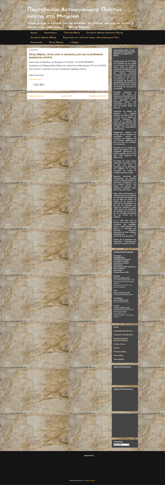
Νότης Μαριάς (56, 42)
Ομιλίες (116, 348)
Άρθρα (116, 327)
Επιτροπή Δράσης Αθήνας (43, 37)
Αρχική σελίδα (66, 96)
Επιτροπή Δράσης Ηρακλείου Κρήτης (105, 32)
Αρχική (34, 32)
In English (74, 42)
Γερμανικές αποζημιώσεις (123, 335)
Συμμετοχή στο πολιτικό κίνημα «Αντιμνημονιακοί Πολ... (91, 37)
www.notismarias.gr (35, 79)
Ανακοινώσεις (50, 32)
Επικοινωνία (36, 42)
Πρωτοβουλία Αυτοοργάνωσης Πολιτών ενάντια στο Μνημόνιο (74, 12)
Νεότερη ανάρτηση (36, 96)
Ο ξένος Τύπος (119, 344)
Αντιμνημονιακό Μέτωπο (123, 331)
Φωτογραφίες (119, 359)
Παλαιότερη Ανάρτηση (97, 96)
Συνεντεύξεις (118, 355)
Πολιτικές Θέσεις (72, 32)
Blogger (92, 480)
